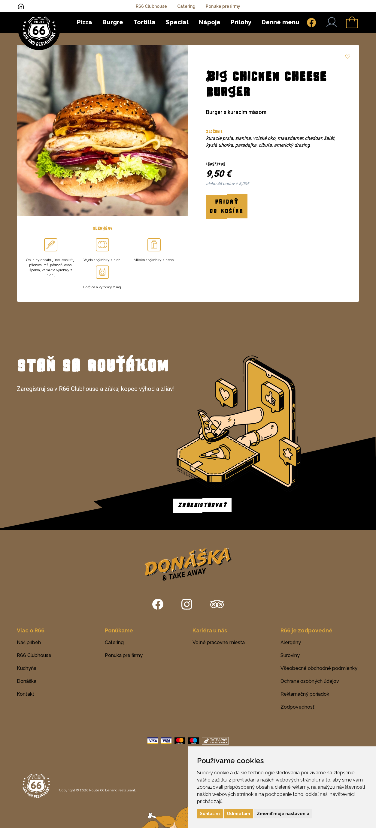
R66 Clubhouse (151, 6)
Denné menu (280, 22)
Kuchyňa (26, 668)
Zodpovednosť (297, 707)
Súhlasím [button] (210, 813)
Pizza (84, 22)
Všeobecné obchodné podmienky (318, 668)
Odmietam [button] (238, 813)
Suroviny (290, 655)
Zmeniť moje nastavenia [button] (283, 813)
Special (177, 22)
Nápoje (209, 22)
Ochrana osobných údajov (309, 681)
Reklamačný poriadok (304, 694)
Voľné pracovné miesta (219, 642)
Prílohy (241, 22)
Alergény (290, 642)
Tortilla (144, 22)
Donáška (26, 681)
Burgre (112, 22)
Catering (186, 6)
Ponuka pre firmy (223, 6)
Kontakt (25, 694)
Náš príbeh (29, 642)
